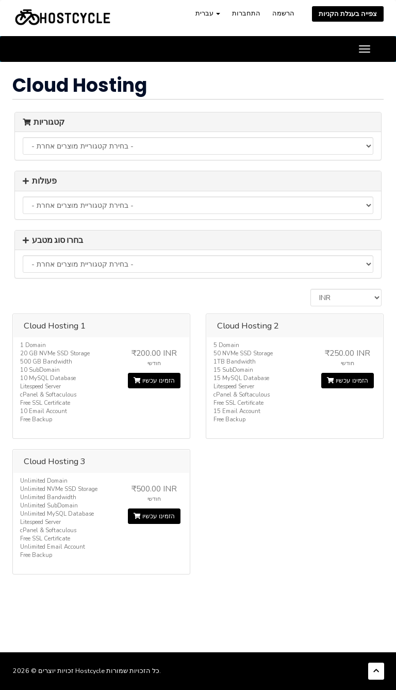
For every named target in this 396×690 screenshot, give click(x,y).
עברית (207, 13)
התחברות (246, 13)
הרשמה (283, 13)
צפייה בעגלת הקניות (348, 13)
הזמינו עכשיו (154, 380)
